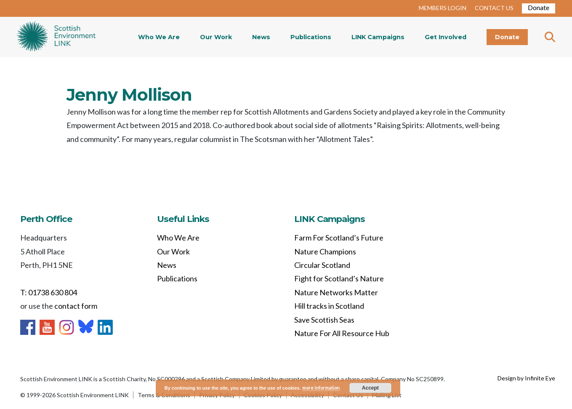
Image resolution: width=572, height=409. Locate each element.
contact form (75, 305)
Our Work (216, 37)
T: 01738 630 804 (48, 292)
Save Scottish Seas (324, 319)
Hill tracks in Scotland (329, 305)
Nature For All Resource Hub (341, 333)
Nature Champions (325, 251)
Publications (310, 37)
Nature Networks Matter (336, 292)
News (261, 37)
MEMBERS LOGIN (442, 7)
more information (321, 387)
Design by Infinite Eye (526, 378)
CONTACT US (494, 7)
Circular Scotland (322, 265)
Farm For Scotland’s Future (338, 237)
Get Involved (445, 37)
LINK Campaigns (377, 37)
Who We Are (159, 37)
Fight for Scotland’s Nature (339, 278)
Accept (370, 388)
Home (56, 37)
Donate (538, 7)
